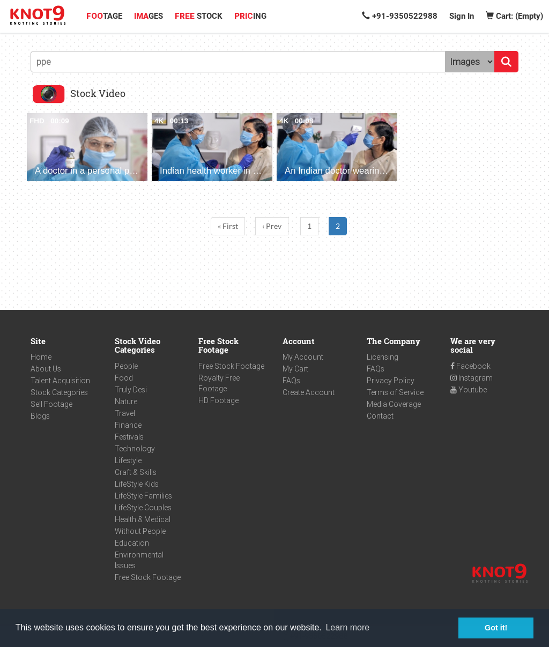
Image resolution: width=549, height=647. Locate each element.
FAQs (291, 380)
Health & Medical (142, 519)
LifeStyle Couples (143, 507)
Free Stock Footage (148, 577)
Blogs (40, 416)
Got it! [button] (496, 627)
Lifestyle (128, 460)
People (126, 366)
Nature (126, 401)
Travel (125, 413)
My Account (303, 357)
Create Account (309, 392)
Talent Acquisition (60, 380)
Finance (128, 425)
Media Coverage (394, 404)
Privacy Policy (390, 380)
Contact (380, 416)
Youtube (468, 389)
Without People (140, 531)
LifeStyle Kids (137, 484)
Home (41, 357)
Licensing (382, 357)
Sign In (461, 16)
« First (228, 225)
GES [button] (148, 16)
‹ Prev (271, 225)
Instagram (471, 378)
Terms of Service (395, 392)
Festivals (129, 437)
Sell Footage (51, 404)
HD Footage (218, 400)
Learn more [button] (347, 627)
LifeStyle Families (143, 496)
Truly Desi (131, 389)
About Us (46, 369)
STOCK (198, 16)
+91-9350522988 (399, 16)
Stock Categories (59, 392)
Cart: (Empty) (514, 16)
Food (124, 378)
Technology (135, 448)
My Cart (295, 369)
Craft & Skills (136, 472)
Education (132, 543)
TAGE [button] (104, 16)
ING (250, 16)
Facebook (470, 366)
